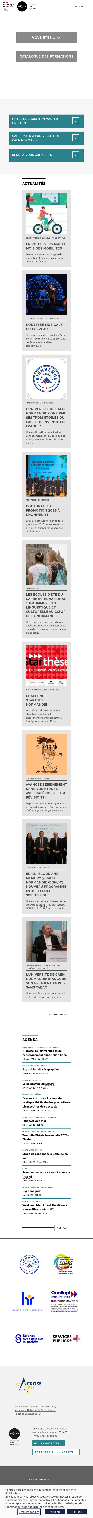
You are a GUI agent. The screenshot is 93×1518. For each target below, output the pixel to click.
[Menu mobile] (80, 6)
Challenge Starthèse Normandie (36, 700)
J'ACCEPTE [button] (54, 1511)
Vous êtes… (43, 37)
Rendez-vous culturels (32, 155)
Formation (31, 500)
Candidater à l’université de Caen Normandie (36, 138)
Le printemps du (38, 1084)
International (33, 403)
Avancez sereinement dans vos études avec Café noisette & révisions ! (46, 791)
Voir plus (62, 1228)
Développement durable (38, 238)
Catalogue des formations (46, 56)
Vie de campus (58, 238)
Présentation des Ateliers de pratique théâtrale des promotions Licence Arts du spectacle (46, 1102)
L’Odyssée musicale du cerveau (44, 327)
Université (47, 403)
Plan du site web (39, 1479)
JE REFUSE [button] (76, 1511)
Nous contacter (47, 1443)
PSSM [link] (27, 1176)
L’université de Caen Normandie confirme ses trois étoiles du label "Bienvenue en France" (46, 417)
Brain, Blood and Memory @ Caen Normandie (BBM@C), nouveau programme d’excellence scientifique (46, 884)
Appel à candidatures (37, 690)
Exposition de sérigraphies (40, 1069)
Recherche (54, 319)
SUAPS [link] (49, 1083)
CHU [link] (42, 908)
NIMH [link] (43, 904)
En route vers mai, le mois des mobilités (46, 246)
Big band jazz (31, 1191)
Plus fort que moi (34, 1121)
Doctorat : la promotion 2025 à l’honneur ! (43, 510)
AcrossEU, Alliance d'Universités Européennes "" (35, 1410)
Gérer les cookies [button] (29, 1511)
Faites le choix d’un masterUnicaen (35, 121)
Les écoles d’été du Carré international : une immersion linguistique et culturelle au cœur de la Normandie (46, 605)
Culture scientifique (36, 319)
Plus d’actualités (58, 1015)
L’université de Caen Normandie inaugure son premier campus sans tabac (46, 981)
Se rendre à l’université (54, 1451)
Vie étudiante (45, 778)
